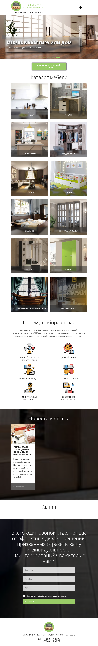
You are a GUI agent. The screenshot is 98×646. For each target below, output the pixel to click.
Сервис (59, 635)
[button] (40, 57)
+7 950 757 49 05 (51, 638)
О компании (29, 635)
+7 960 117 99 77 (51, 641)
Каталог (41, 635)
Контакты (70, 635)
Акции (51, 635)
